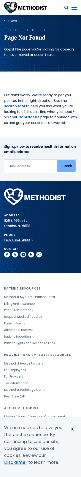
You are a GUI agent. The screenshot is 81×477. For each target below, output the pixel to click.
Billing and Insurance (19, 303)
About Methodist (21, 408)
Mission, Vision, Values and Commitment (34, 416)
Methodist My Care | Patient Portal (30, 297)
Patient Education (17, 336)
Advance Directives (18, 330)
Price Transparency (18, 310)
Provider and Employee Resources (37, 355)
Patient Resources (22, 288)
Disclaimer (15, 462)
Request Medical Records (23, 316)
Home (12, 21)
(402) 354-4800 (18, 240)
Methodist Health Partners (23, 363)
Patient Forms (14, 323)
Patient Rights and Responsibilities (29, 343)
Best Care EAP (14, 396)
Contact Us (28, 117)
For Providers (13, 376)
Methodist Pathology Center (25, 389)
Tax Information (16, 383)
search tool (14, 106)
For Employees (15, 370)
